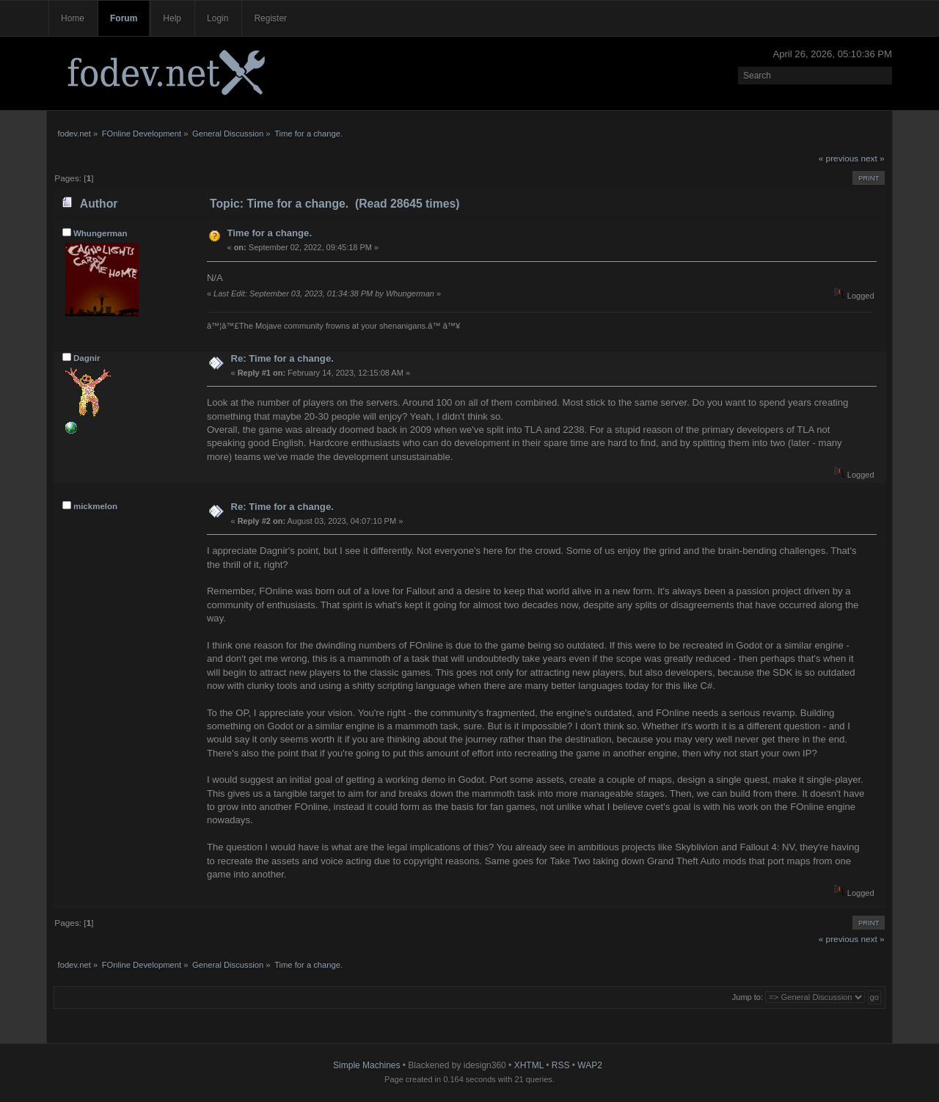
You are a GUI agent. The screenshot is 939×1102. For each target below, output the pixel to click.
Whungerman (100, 233)
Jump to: (747, 997)
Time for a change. (269, 232)
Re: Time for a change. (281, 358)
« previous (838, 158)
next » (873, 158)
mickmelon (95, 506)
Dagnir (87, 358)
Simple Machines (366, 1065)
